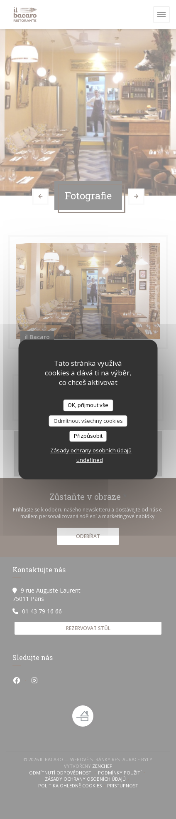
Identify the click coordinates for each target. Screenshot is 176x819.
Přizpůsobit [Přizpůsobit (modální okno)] (88, 435)
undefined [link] (89, 460)
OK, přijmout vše (88, 405)
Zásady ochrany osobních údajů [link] (91, 450)
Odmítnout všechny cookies (88, 420)
